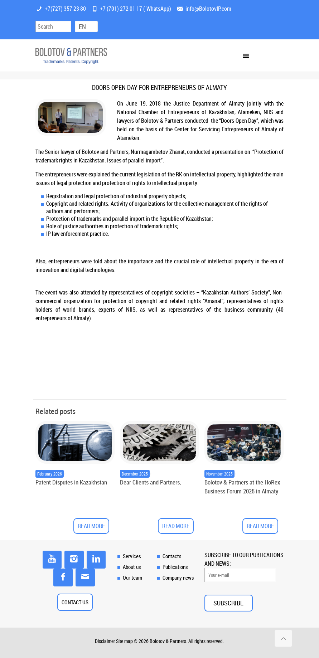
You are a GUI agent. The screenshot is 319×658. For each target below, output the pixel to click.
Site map (124, 641)
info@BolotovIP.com (208, 9)
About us (132, 566)
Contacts (172, 556)
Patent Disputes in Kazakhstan (71, 482)
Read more (91, 526)
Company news (178, 577)
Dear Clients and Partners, (150, 482)
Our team (132, 577)
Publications (175, 566)
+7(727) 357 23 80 (65, 9)
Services (132, 556)
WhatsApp (157, 9)
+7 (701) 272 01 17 (121, 9)
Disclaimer (105, 641)
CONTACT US (75, 602)
